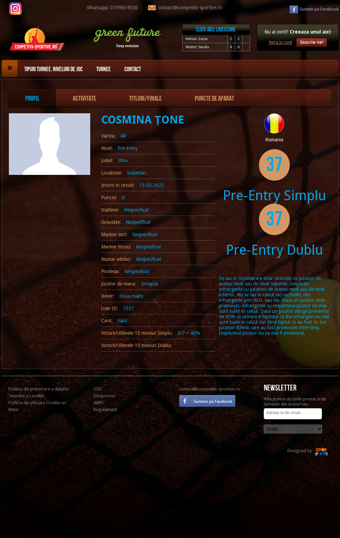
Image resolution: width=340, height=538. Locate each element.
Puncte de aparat (214, 98)
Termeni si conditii (26, 395)
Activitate (84, 98)
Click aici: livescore (216, 29)
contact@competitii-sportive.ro (209, 389)
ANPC (99, 402)
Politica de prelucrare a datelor (39, 389)
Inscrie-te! (311, 42)
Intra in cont (280, 42)
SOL (97, 389)
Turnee (103, 69)
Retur (14, 409)
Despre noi (104, 395)
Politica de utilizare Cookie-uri (38, 402)
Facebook (319, 9)
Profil (32, 98)
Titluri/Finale (145, 98)
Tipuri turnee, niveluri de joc (53, 69)
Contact (132, 69)
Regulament (105, 409)
